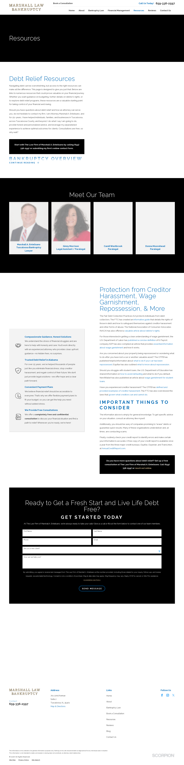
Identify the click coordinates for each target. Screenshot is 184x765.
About (109, 701)
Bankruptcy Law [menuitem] (96, 10)
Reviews (110, 725)
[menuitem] (12, 760)
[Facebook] (162, 695)
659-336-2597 (165, 3)
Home (109, 696)
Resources (110, 719)
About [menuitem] (81, 10)
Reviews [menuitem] (152, 10)
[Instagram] (167, 695)
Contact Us (111, 737)
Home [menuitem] (72, 10)
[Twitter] (173, 695)
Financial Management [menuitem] (119, 10)
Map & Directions (58, 706)
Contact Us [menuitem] (165, 10)
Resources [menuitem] (139, 10)
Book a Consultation (63, 3)
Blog (108, 731)
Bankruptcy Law (113, 707)
